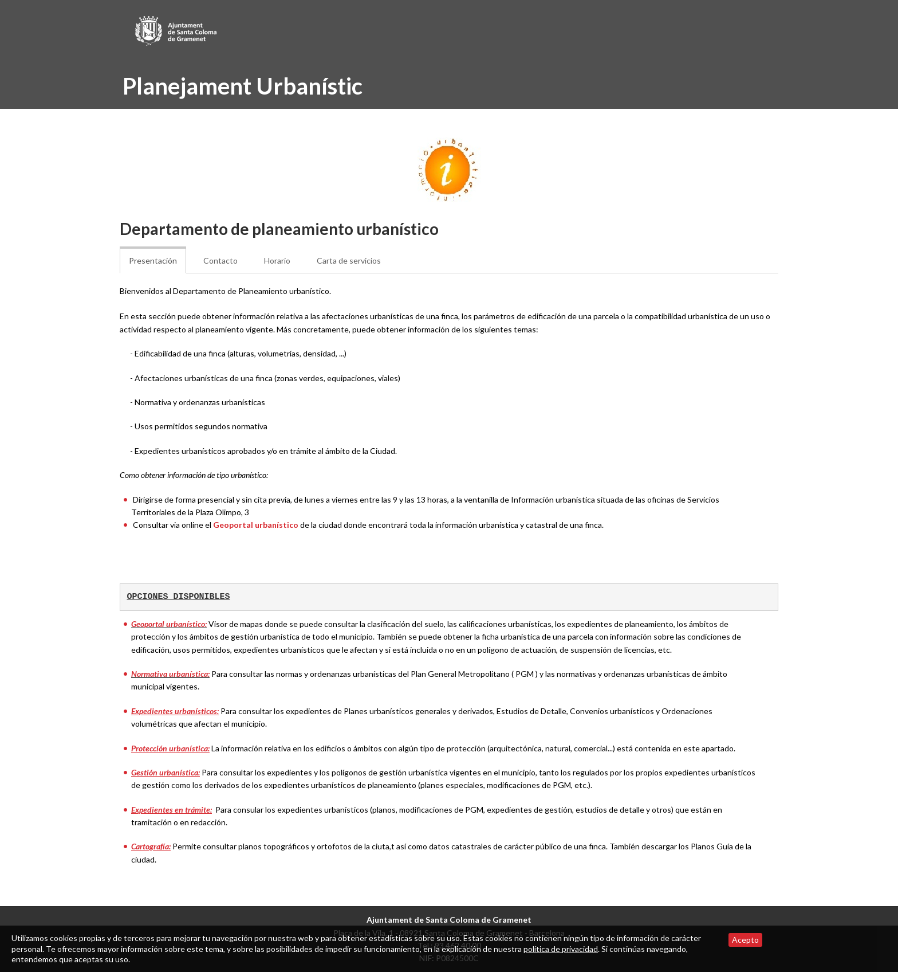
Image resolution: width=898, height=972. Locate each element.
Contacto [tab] (220, 260)
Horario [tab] (277, 260)
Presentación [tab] (153, 260)
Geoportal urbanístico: (169, 624)
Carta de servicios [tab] (349, 260)
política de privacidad (560, 949)
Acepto (745, 939)
